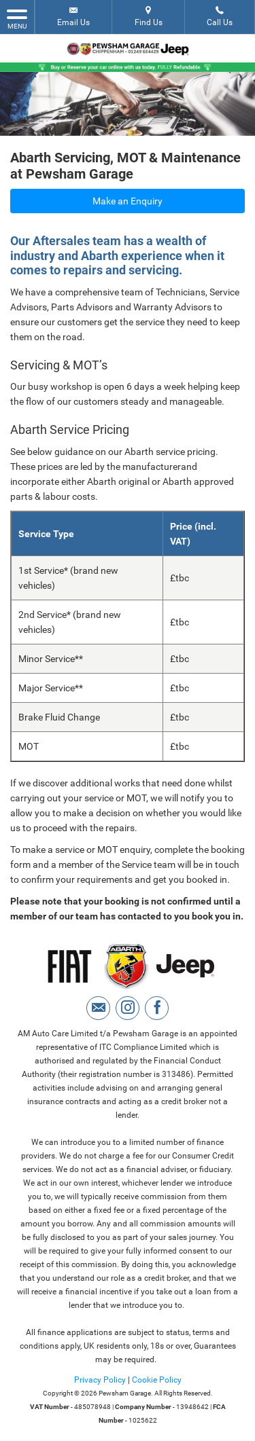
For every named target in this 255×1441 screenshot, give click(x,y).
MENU (17, 18)
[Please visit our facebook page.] (157, 1008)
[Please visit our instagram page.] (127, 1008)
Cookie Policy (157, 1380)
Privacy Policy (100, 1380)
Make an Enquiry (127, 201)
